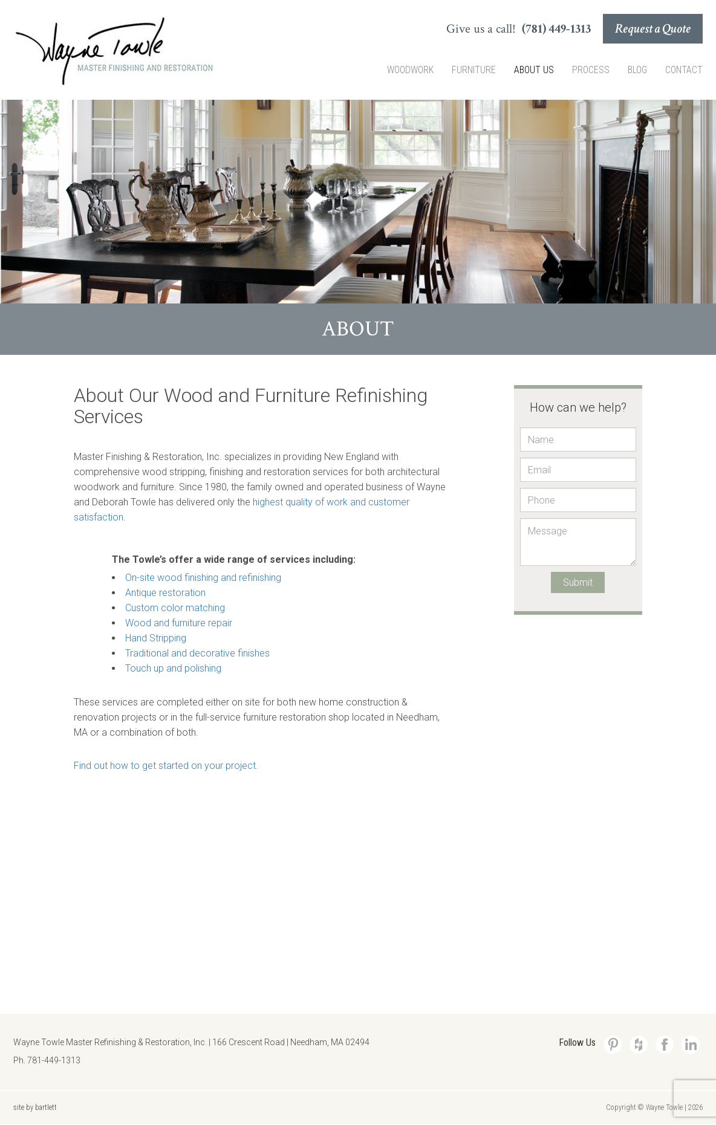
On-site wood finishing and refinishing (203, 577)
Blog (637, 70)
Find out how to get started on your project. (166, 765)
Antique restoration (165, 592)
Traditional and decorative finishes (197, 653)
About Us (534, 70)
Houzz (639, 1045)
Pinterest (613, 1045)
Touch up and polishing (173, 668)
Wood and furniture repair (178, 623)
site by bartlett (35, 1107)
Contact (684, 70)
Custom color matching (175, 608)
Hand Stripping (155, 638)
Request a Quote (653, 28)
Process (591, 70)
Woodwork (410, 70)
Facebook (665, 1045)
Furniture (474, 70)
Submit (578, 582)
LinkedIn (691, 1045)
